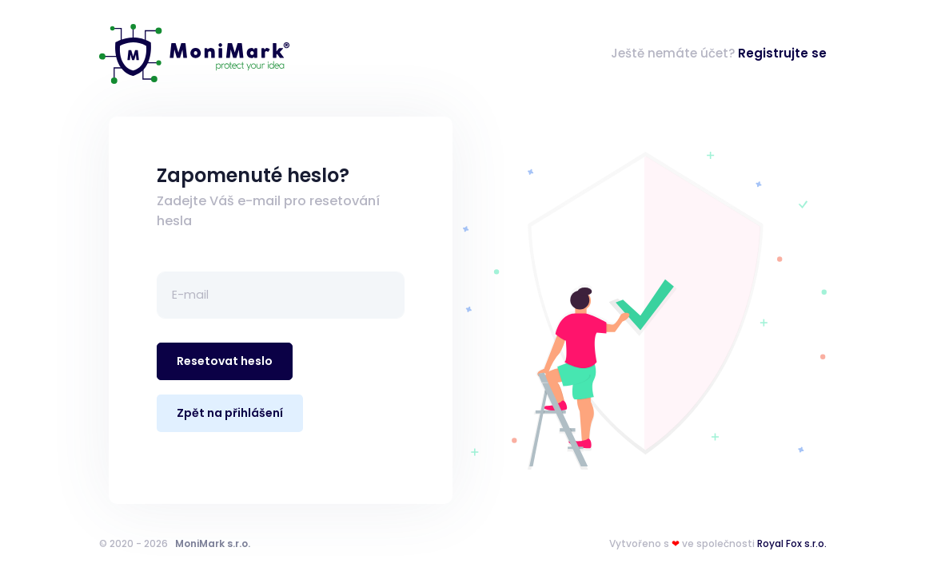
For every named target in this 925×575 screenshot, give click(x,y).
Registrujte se (782, 53)
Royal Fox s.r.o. (792, 543)
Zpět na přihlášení (230, 413)
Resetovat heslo (225, 361)
